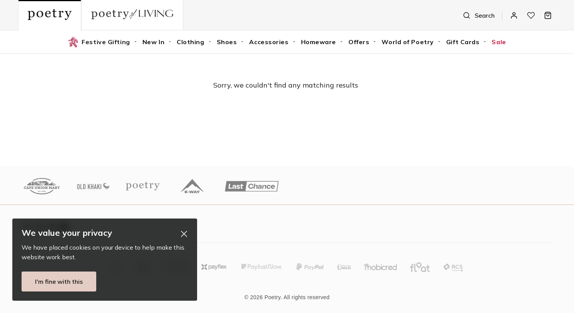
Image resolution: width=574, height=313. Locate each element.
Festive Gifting (99, 41)
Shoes (227, 42)
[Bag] (547, 15)
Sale (499, 42)
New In (153, 42)
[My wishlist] (530, 15)
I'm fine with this (56, 281)
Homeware (318, 42)
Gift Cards (463, 42)
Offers (358, 42)
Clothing (190, 42)
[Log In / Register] (513, 15)
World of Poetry (407, 42)
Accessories (268, 42)
